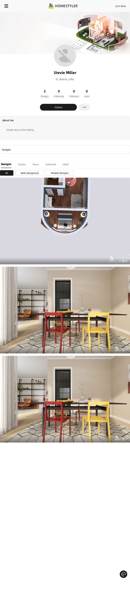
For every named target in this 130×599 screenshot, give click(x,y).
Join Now (121, 6)
